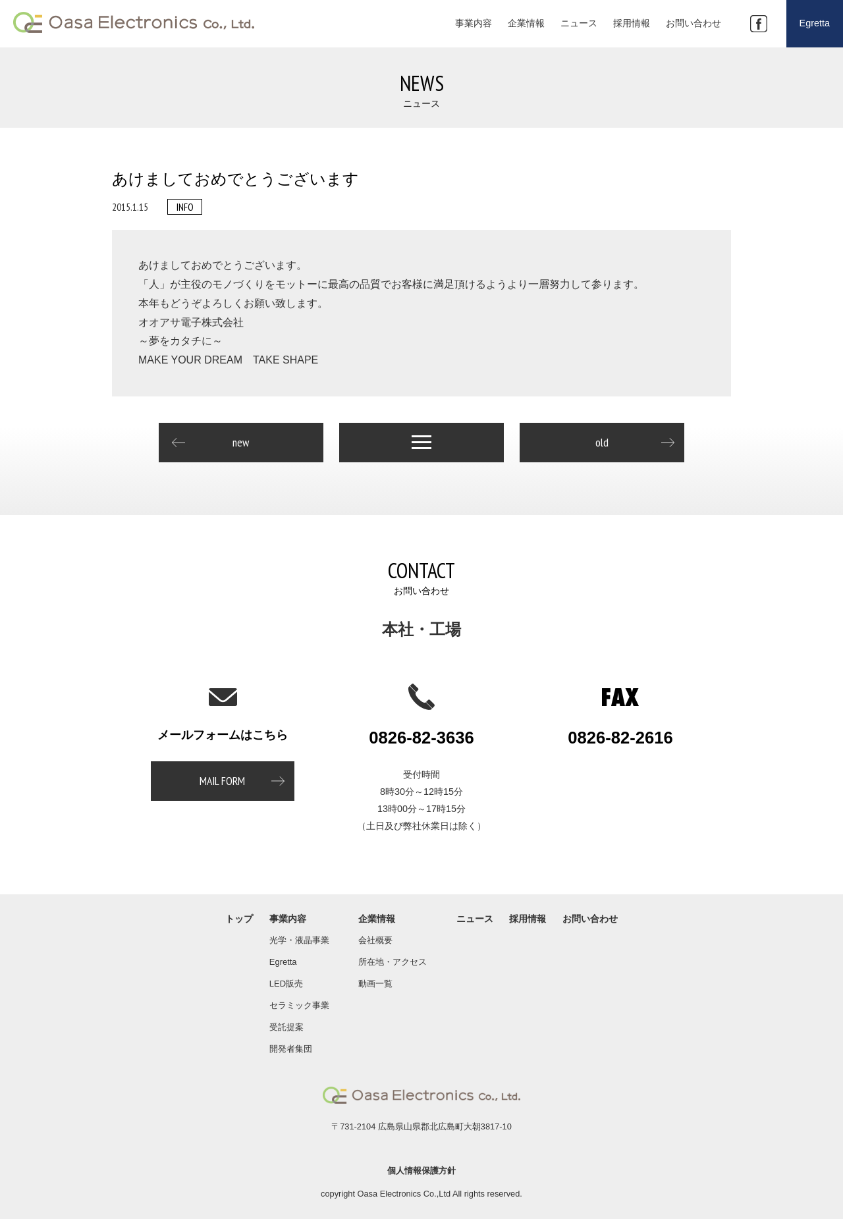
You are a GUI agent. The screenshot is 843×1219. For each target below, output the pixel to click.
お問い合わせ (590, 918)
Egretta (283, 962)
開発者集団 (290, 1049)
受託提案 (286, 1027)
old (602, 442)
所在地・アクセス (392, 962)
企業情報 (376, 918)
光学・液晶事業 (299, 940)
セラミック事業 (299, 1005)
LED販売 (286, 984)
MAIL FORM (222, 780)
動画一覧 (375, 984)
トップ (239, 918)
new (240, 442)
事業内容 (287, 918)
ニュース (474, 918)
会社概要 (375, 940)
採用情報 (527, 918)
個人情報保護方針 (421, 1171)
